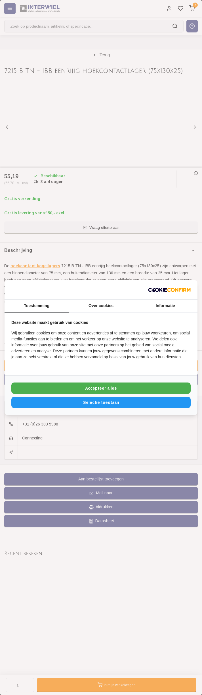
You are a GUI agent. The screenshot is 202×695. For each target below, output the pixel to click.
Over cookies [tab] (101, 305)
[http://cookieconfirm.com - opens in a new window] (169, 290)
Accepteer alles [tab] (101, 388)
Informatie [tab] (165, 305)
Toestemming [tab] (36, 305)
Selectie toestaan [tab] (101, 402)
